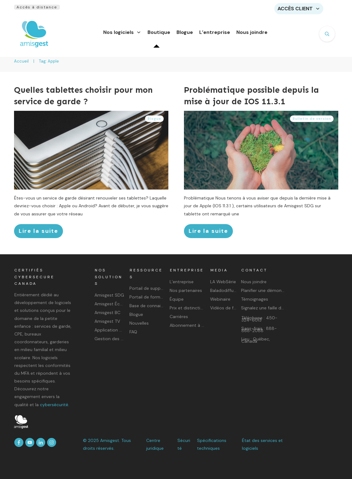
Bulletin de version (311, 122)
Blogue (154, 122)
